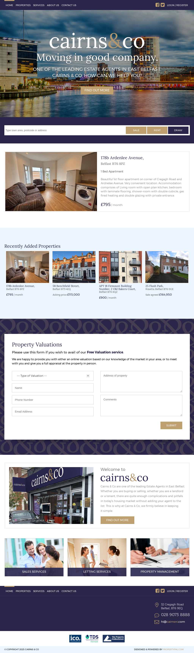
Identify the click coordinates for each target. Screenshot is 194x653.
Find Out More (117, 520)
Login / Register (177, 5)
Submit (171, 425)
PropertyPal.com (173, 649)
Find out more (97, 90)
